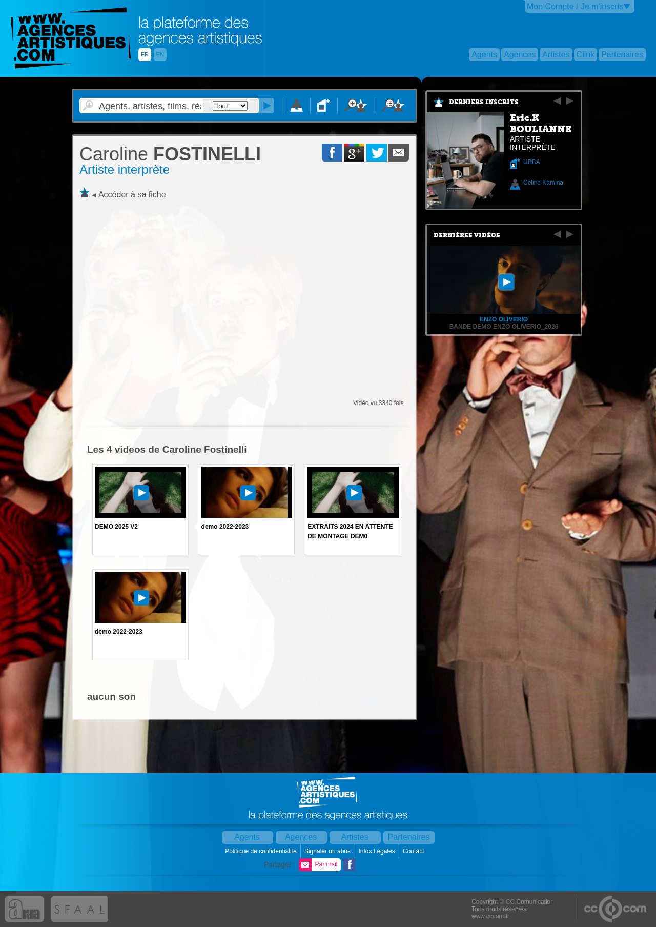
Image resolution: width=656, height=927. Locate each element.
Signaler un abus (328, 851)
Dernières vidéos (467, 235)
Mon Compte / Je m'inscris (575, 6)
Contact (414, 851)
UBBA (531, 162)
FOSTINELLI (170, 154)
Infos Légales (377, 851)
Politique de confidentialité (261, 851)
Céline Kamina (543, 182)
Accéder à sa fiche (132, 194)
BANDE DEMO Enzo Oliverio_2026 (504, 326)
